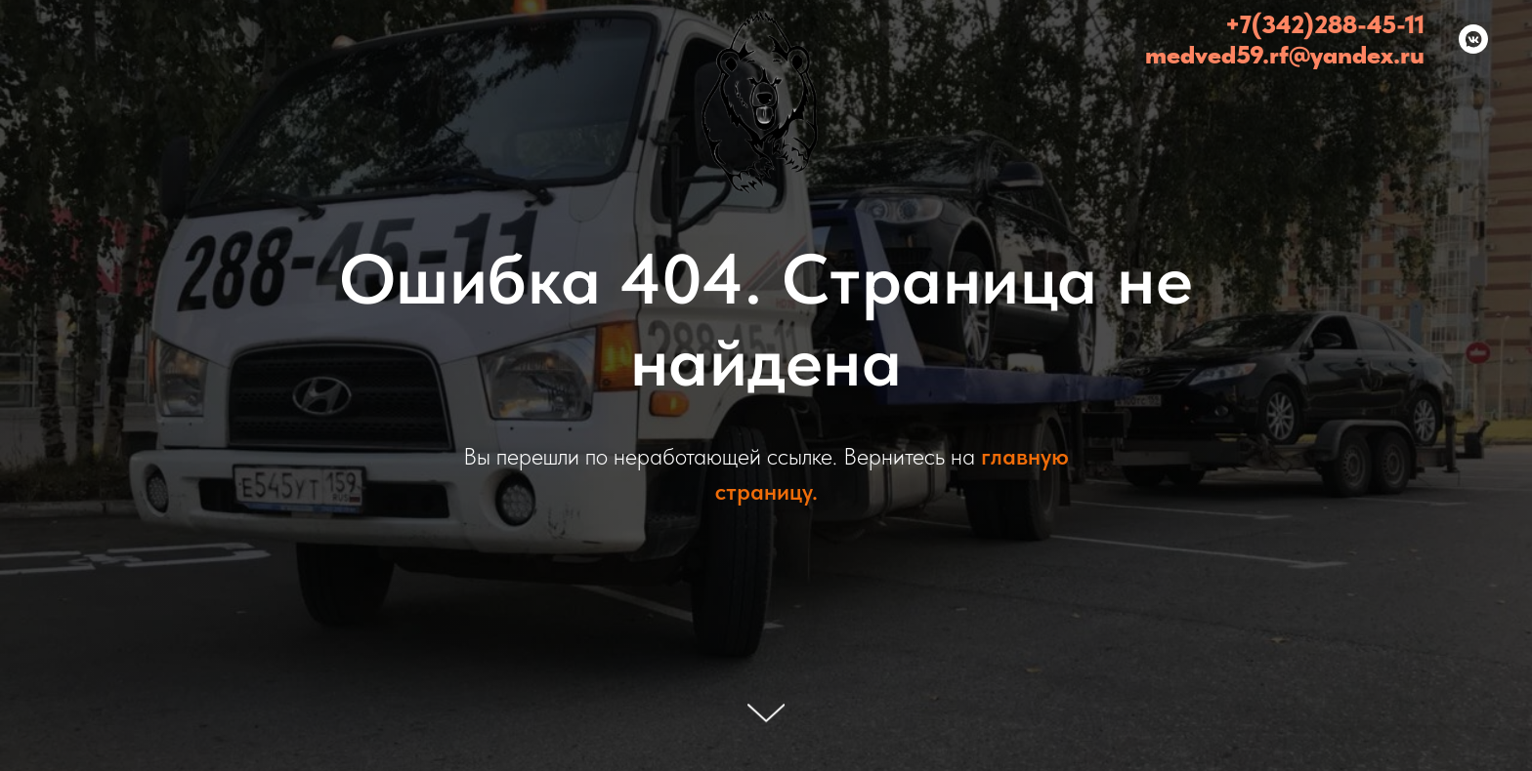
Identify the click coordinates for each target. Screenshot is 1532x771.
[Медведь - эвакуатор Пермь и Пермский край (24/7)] (1473, 39)
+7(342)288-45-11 (1325, 24)
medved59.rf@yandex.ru (1285, 54)
